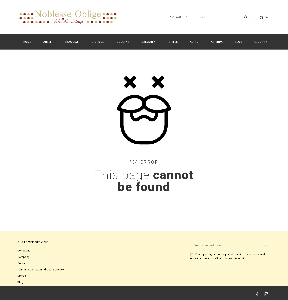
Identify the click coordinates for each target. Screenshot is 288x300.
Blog (20, 282)
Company (23, 256)
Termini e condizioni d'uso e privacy (40, 269)
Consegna (23, 250)
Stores (21, 275)
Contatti (22, 263)
